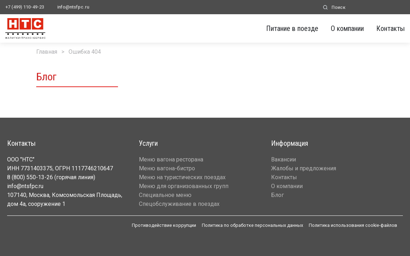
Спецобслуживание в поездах (179, 204)
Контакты (390, 28)
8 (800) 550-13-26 (30, 177)
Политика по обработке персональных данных (252, 225)
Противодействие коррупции (164, 225)
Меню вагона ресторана (171, 159)
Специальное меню (165, 195)
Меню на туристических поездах (182, 177)
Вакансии (283, 159)
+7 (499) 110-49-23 (24, 7)
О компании (347, 28)
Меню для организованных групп (183, 186)
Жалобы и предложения (303, 168)
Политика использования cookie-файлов (353, 225)
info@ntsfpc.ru (73, 7)
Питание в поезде (292, 28)
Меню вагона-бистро (167, 168)
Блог (277, 195)
